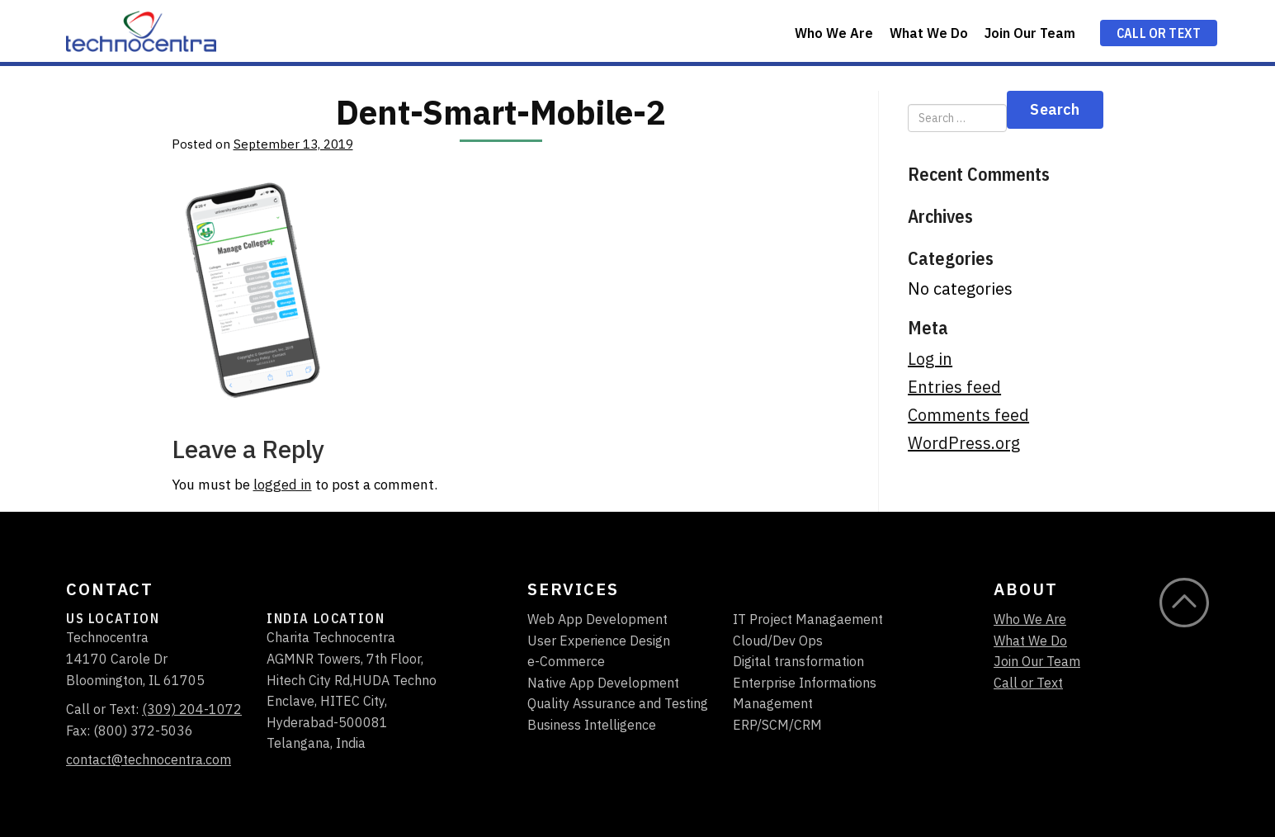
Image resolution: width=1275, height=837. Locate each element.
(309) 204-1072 (192, 709)
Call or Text (1159, 33)
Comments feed (968, 415)
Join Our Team (1030, 33)
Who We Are (834, 33)
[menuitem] (833, 31)
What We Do (929, 33)
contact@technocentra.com (148, 759)
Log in (930, 359)
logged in (282, 484)
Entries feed (954, 387)
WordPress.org (964, 443)
